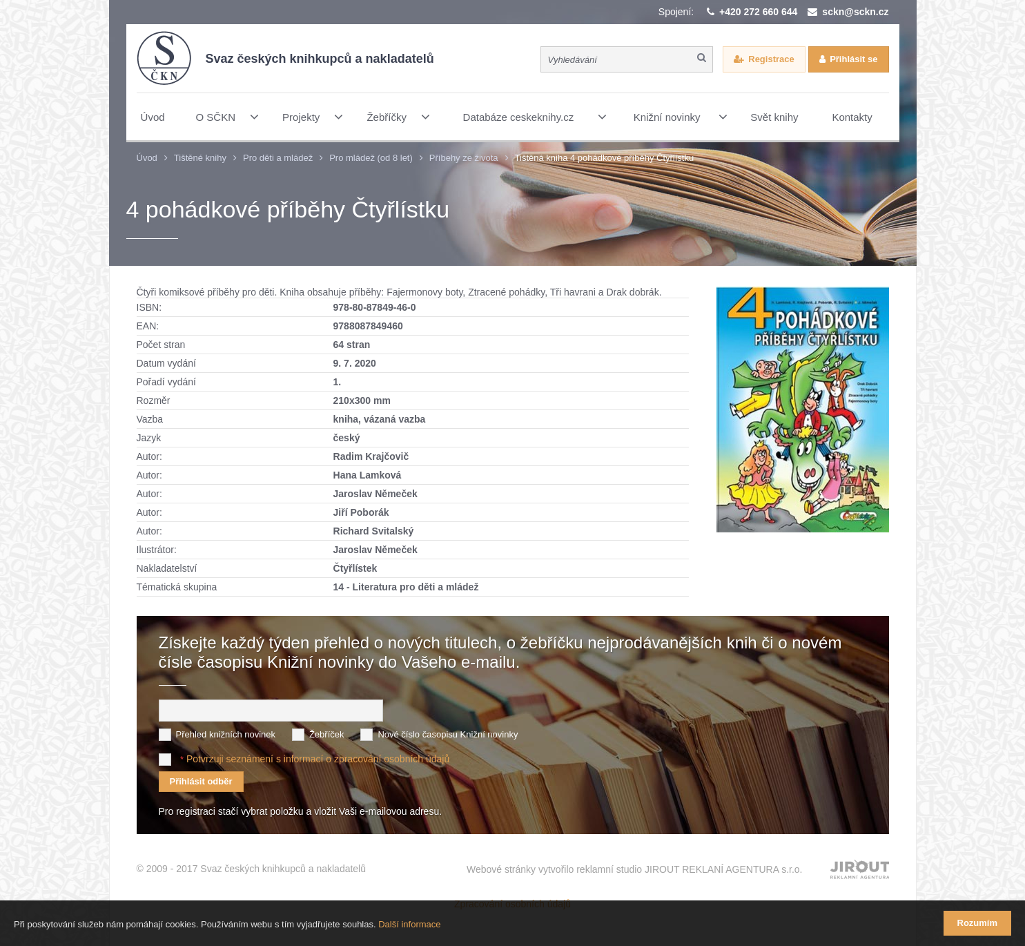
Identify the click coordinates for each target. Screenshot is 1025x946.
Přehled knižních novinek (226, 734)
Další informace (409, 924)
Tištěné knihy (200, 158)
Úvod (147, 158)
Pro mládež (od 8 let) (371, 158)
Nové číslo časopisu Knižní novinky (448, 734)
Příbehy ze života (463, 158)
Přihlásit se (853, 59)
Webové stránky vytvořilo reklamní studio (635, 869)
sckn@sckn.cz (855, 11)
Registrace (771, 59)
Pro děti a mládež (278, 158)
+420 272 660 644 (758, 11)
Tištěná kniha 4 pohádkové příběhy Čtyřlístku (604, 158)
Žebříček (326, 734)
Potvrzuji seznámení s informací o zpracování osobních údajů (317, 758)
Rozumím (977, 923)
